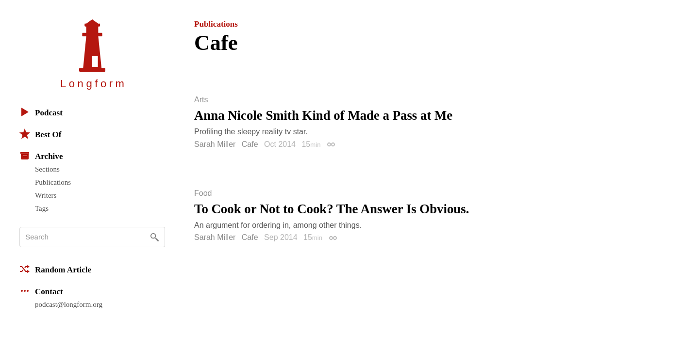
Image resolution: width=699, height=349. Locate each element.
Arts (201, 100)
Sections (47, 169)
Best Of (40, 133)
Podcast (41, 112)
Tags (42, 208)
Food (203, 193)
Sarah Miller (214, 144)
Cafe (250, 144)
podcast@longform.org (68, 304)
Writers (45, 195)
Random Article (55, 269)
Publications (53, 182)
